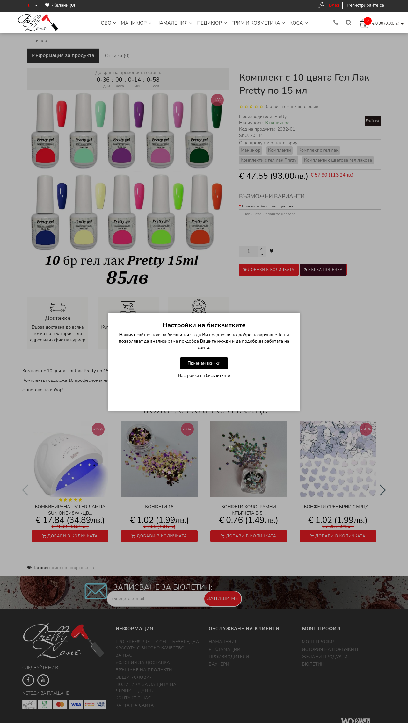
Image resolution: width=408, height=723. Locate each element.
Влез (334, 5)
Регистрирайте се (365, 5)
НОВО (107, 23)
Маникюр (136, 23)
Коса (298, 23)
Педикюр (212, 23)
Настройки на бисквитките (204, 376)
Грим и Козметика (258, 23)
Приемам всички (204, 363)
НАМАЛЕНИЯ (174, 23)
